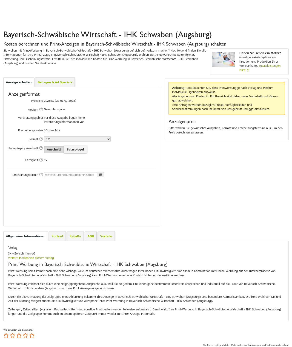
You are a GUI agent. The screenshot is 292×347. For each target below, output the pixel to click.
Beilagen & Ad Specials (55, 82)
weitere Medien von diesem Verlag (31, 258)
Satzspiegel (75, 149)
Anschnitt (54, 149)
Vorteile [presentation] (106, 236)
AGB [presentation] (91, 236)
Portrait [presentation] (57, 236)
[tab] (25, 236)
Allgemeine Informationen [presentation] (25, 236)
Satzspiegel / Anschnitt (23, 148)
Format (33, 139)
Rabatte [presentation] (75, 236)
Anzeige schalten (18, 82)
